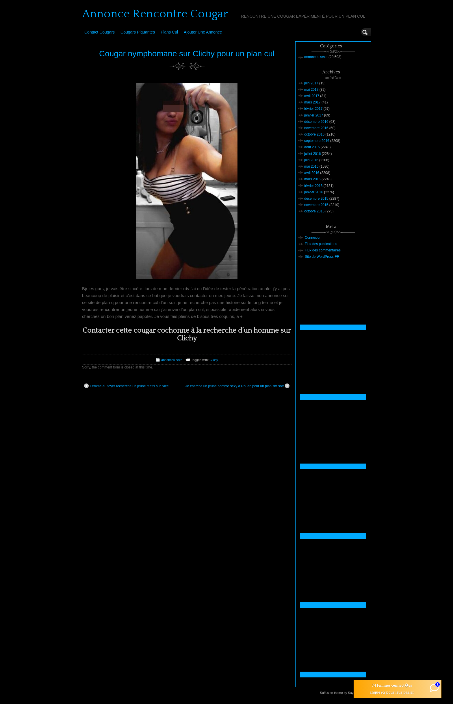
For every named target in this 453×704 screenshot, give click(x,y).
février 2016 (313, 186)
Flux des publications (321, 244)
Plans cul (169, 32)
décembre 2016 (316, 122)
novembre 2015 (316, 205)
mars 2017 (312, 102)
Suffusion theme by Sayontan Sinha (345, 692)
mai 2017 (311, 90)
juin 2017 (311, 83)
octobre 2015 (314, 211)
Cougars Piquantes (137, 32)
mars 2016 (312, 179)
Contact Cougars (99, 32)
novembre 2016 (316, 128)
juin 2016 (311, 160)
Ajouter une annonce (203, 32)
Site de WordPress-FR (322, 257)
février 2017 (313, 109)
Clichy (213, 360)
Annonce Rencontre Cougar (155, 14)
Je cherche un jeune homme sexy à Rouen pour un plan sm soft (237, 386)
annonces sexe (171, 360)
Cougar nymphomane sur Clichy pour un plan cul (186, 53)
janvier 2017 (313, 115)
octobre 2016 (314, 134)
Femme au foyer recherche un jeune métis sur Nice (126, 386)
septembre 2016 (316, 141)
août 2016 (312, 147)
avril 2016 (311, 173)
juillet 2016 (312, 154)
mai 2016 (311, 166)
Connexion (313, 238)
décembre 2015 (316, 199)
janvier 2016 (313, 192)
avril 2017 (311, 96)
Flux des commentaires (323, 250)
